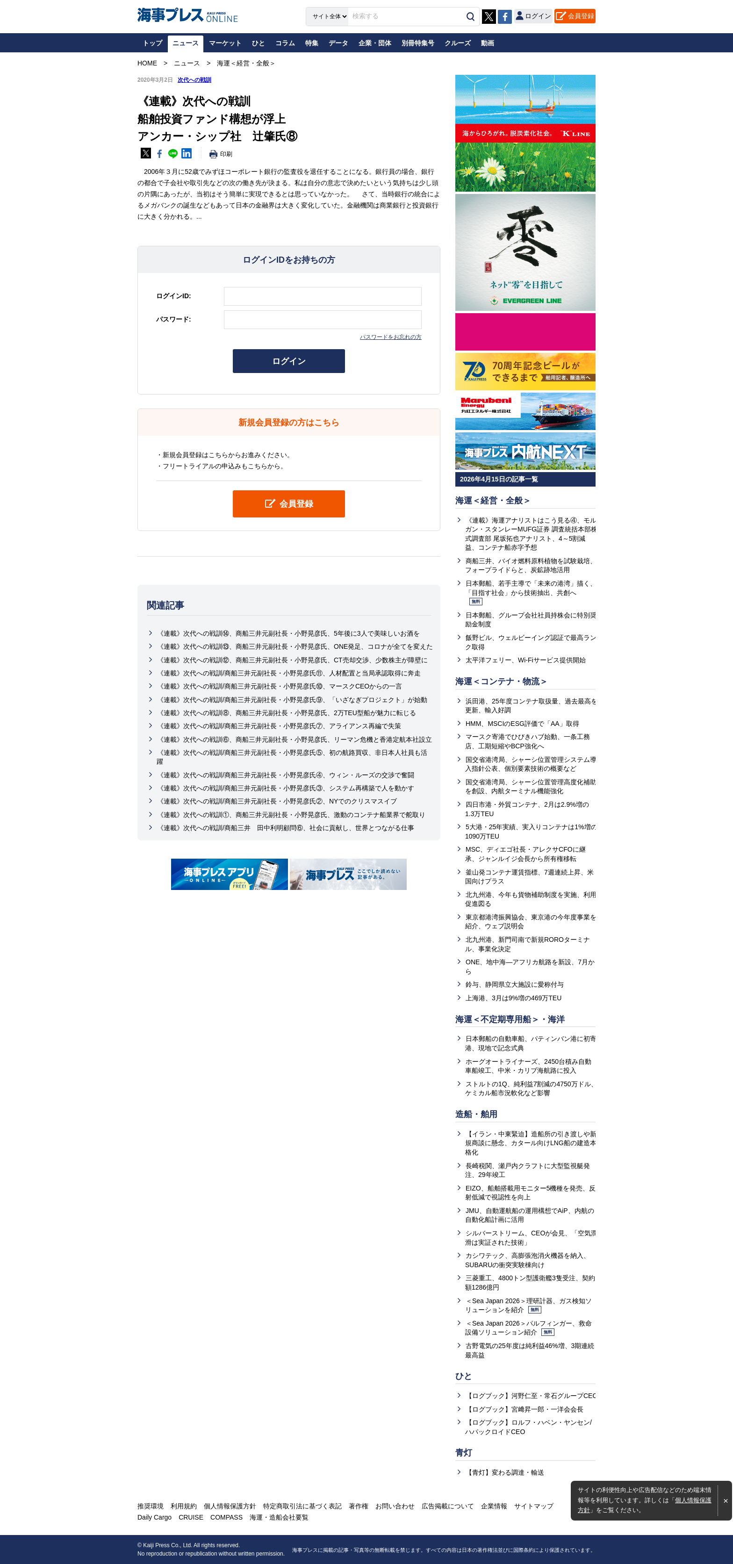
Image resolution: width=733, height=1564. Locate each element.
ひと (463, 1376)
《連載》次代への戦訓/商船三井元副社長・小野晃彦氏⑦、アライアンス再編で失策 (279, 726)
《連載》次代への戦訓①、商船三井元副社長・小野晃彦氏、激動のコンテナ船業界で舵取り (291, 814)
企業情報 (494, 1506)
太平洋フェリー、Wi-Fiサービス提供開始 (526, 660)
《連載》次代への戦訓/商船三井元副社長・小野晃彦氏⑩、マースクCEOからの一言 (279, 686)
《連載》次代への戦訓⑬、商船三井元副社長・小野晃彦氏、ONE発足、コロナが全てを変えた (295, 647)
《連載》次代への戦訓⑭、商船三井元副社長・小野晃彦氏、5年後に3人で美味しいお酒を (288, 633)
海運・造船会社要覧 (279, 1517)
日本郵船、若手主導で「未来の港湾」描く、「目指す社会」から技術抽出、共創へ (530, 592)
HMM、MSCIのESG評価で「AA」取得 (522, 723)
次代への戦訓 (194, 80)
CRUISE (191, 1517)
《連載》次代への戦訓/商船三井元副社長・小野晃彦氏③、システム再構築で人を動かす (285, 788)
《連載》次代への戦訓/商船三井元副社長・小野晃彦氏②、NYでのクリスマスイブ (277, 801)
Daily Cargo (154, 1517)
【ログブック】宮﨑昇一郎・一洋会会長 (524, 1409)
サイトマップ (533, 1506)
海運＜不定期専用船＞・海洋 (510, 1019)
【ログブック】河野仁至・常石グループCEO (531, 1395)
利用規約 (184, 1506)
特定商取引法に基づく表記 (302, 1506)
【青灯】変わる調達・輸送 (505, 1472)
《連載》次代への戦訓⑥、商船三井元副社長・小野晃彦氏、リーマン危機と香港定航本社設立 (294, 739)
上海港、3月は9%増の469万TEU (513, 998)
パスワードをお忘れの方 (391, 337)
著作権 (358, 1506)
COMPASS (226, 1517)
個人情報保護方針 (230, 1506)
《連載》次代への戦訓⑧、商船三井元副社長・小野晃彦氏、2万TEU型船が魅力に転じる (286, 713)
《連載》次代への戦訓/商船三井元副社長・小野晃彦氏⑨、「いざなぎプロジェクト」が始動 (292, 699)
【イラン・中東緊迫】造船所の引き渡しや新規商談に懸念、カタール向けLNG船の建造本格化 (530, 1143)
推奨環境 (150, 1506)
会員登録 (581, 16)
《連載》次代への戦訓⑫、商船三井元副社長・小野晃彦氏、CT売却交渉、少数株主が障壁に (292, 660)
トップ (152, 43)
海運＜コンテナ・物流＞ (501, 681)
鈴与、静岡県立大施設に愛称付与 (515, 984)
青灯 (463, 1452)
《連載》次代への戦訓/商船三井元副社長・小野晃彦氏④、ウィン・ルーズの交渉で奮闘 (285, 775)
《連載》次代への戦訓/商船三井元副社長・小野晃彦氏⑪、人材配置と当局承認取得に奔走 (289, 673)
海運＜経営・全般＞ (493, 500)
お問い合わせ (395, 1506)
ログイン (289, 361)
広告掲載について (448, 1506)
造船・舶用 (476, 1114)
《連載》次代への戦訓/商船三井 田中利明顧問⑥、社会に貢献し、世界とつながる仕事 (285, 828)
